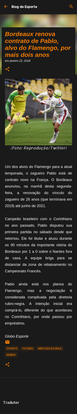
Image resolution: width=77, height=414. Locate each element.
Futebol (27, 348)
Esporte (12, 348)
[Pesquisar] (71, 6)
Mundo (11, 354)
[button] (7, 69)
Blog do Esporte (24, 6)
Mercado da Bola (50, 348)
